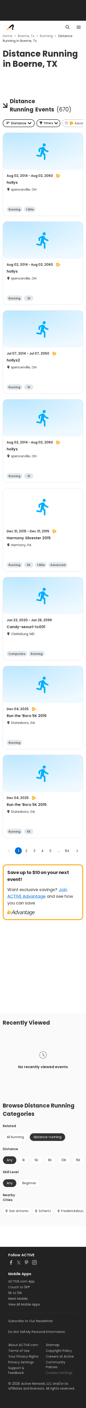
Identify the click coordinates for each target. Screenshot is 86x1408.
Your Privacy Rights (23, 1356)
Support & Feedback (16, 1370)
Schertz (42, 1211)
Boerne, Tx (26, 36)
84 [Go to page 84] (67, 850)
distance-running (47, 1137)
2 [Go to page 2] (26, 850)
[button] (48, 123)
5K (36, 1160)
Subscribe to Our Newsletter (30, 1321)
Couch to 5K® (19, 1287)
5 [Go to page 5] (50, 850)
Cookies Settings (59, 1372)
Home (7, 36)
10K (63, 1160)
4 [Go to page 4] (42, 850)
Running (46, 36)
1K (23, 1160)
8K (50, 1160)
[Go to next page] (77, 850)
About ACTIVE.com (23, 1345)
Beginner (29, 1183)
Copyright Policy (59, 1350)
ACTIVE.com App (21, 1281)
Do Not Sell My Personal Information (36, 1331)
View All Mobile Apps (24, 1304)
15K (78, 1160)
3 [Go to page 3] (34, 850)
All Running (15, 1137)
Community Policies (55, 1364)
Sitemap (52, 1345)
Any (10, 1160)
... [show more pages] (59, 850)
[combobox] (19, 123)
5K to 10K (15, 1293)
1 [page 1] (18, 850)
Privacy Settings (21, 1362)
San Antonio (16, 1211)
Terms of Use (19, 1350)
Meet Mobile (18, 1298)
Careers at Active (60, 1356)
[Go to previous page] (9, 850)
